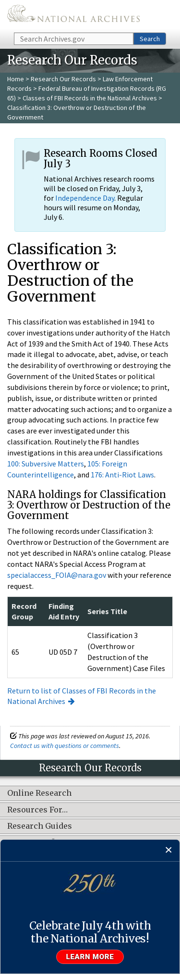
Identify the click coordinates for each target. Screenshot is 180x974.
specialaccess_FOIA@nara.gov (56, 575)
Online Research (39, 793)
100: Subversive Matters (45, 463)
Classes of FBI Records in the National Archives (90, 98)
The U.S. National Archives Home (73, 15)
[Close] (169, 850)
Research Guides (39, 826)
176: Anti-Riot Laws (122, 474)
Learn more (90, 956)
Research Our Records (63, 79)
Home (15, 79)
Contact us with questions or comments (64, 745)
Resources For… (37, 810)
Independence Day (84, 198)
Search (150, 38)
